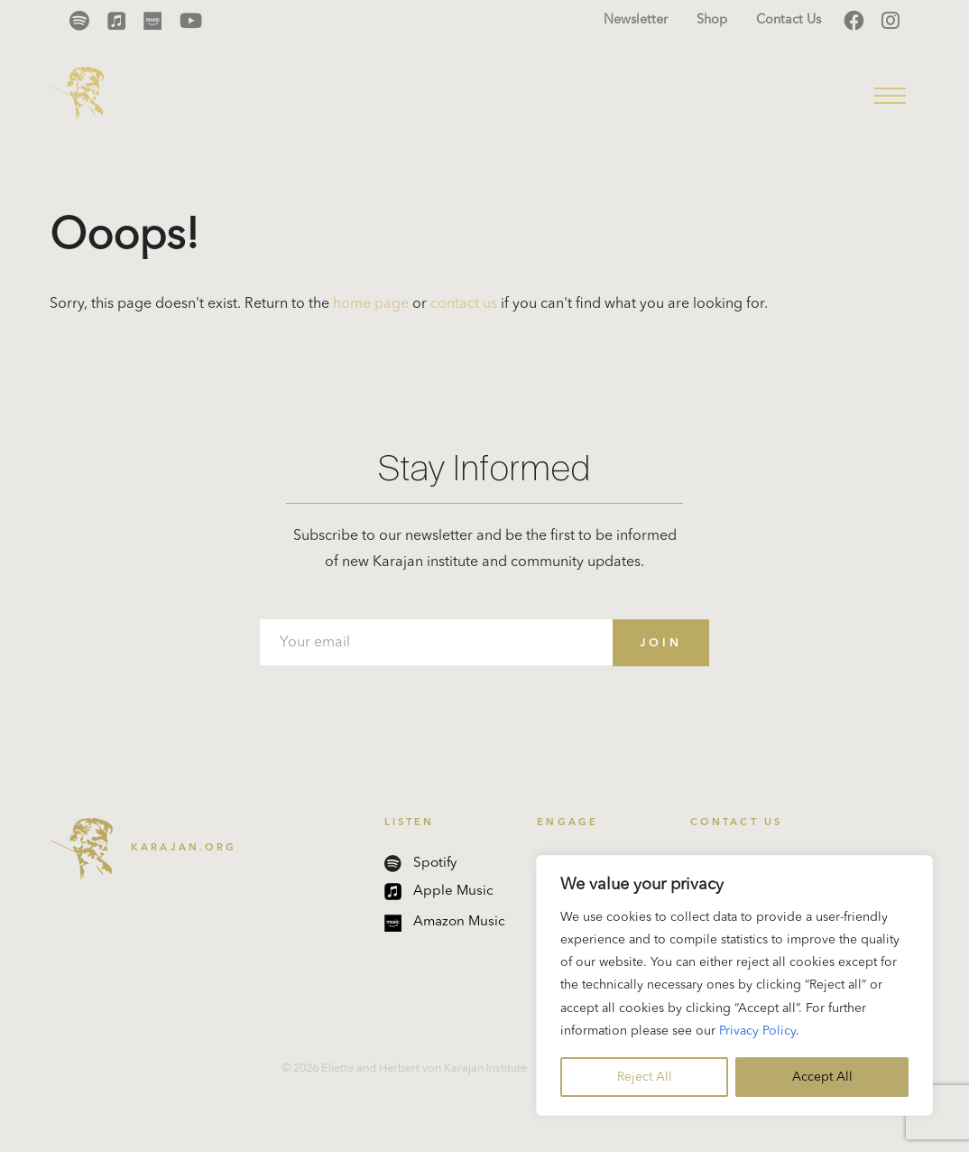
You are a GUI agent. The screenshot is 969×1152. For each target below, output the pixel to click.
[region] (734, 985)
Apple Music (439, 891)
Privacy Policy (757, 1031)
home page (371, 304)
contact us (463, 304)
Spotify (420, 863)
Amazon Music (444, 923)
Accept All (822, 1077)
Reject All (644, 1077)
